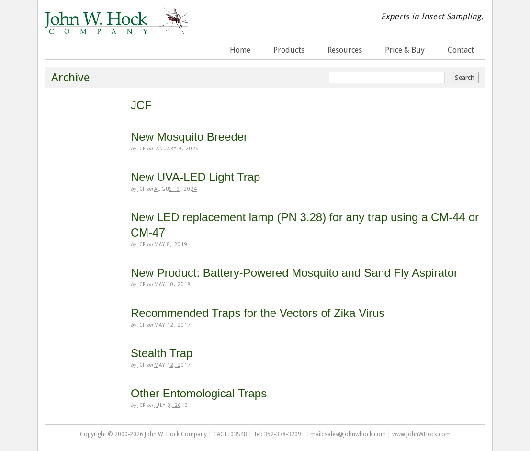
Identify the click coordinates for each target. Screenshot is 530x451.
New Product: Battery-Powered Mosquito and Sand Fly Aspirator (294, 272)
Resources (344, 50)
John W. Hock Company (116, 28)
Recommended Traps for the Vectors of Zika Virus (257, 312)
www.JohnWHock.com (421, 434)
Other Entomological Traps (199, 393)
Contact (461, 50)
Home (240, 50)
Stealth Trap (161, 353)
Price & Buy (405, 50)
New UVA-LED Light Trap (195, 176)
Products (288, 50)
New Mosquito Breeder (189, 136)
